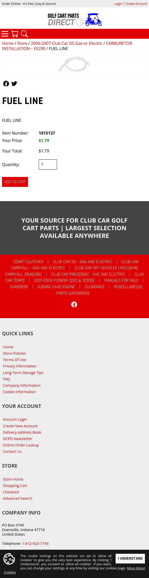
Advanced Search (17, 498)
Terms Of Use (14, 359)
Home (7, 43)
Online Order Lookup (21, 445)
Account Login (15, 419)
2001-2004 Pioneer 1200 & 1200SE (64, 280)
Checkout (11, 492)
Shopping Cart (15, 485)
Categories (5, 33)
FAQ (6, 379)
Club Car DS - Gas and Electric (82, 262)
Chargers (19, 287)
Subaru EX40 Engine (56, 287)
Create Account (136, 4)
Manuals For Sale (121, 280)
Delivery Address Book (22, 432)
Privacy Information (19, 366)
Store (22, 43)
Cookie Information (19, 391)
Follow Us (6, 84)
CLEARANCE (94, 287)
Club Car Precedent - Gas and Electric (88, 274)
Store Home (13, 479)
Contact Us (12, 451)
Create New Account (20, 425)
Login (118, 4)
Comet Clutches (28, 262)
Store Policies (14, 353)
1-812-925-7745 (35, 543)
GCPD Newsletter (17, 438)
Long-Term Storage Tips (23, 372)
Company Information (21, 385)
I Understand (130, 558)
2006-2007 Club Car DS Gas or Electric (66, 43)
